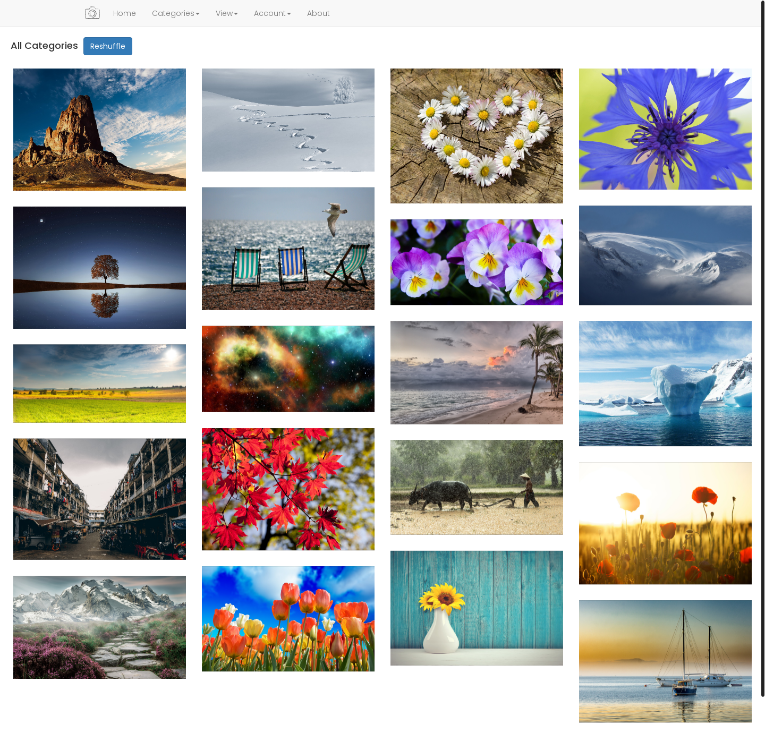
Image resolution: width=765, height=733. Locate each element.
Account (272, 13)
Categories (176, 13)
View (227, 13)
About (318, 13)
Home (124, 13)
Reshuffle (107, 46)
